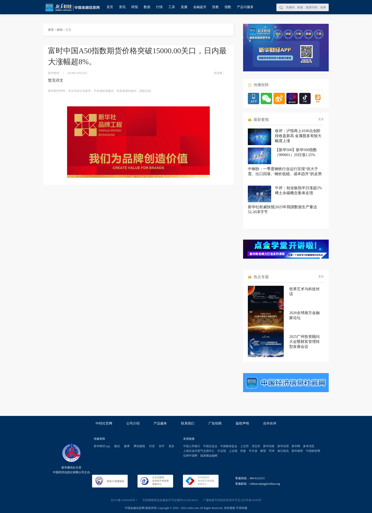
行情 (159, 7)
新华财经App (102, 446)
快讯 (60, 29)
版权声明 (242, 423)
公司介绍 (133, 423)
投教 (215, 7)
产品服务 (160, 423)
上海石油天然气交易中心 (199, 451)
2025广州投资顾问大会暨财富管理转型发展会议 (304, 342)
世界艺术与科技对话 (304, 291)
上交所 (244, 446)
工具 (171, 7)
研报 (134, 7)
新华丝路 (268, 446)
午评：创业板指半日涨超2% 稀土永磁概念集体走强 (298, 190)
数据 (147, 7)
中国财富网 (313, 451)
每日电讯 (283, 451)
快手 (162, 446)
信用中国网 (190, 455)
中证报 (221, 451)
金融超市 (199, 7)
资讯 (122, 7)
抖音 (152, 446)
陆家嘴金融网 (208, 455)
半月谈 (253, 451)
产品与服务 (245, 7)
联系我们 (187, 423)
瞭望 (263, 451)
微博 (127, 446)
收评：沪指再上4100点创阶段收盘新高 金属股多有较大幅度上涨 (298, 136)
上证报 (233, 451)
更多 (321, 119)
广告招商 (215, 423)
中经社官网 (104, 423)
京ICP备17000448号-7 (124, 500)
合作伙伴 (269, 423)
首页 (110, 7)
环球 (271, 451)
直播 (184, 7)
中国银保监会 (228, 446)
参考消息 (308, 446)
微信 (117, 446)
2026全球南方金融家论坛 (304, 315)
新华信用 (283, 446)
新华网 (296, 446)
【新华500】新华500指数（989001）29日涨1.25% (296, 152)
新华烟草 (297, 451)
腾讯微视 (139, 446)
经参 (243, 451)
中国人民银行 (191, 446)
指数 (228, 7)
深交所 (256, 446)
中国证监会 (210, 446)
